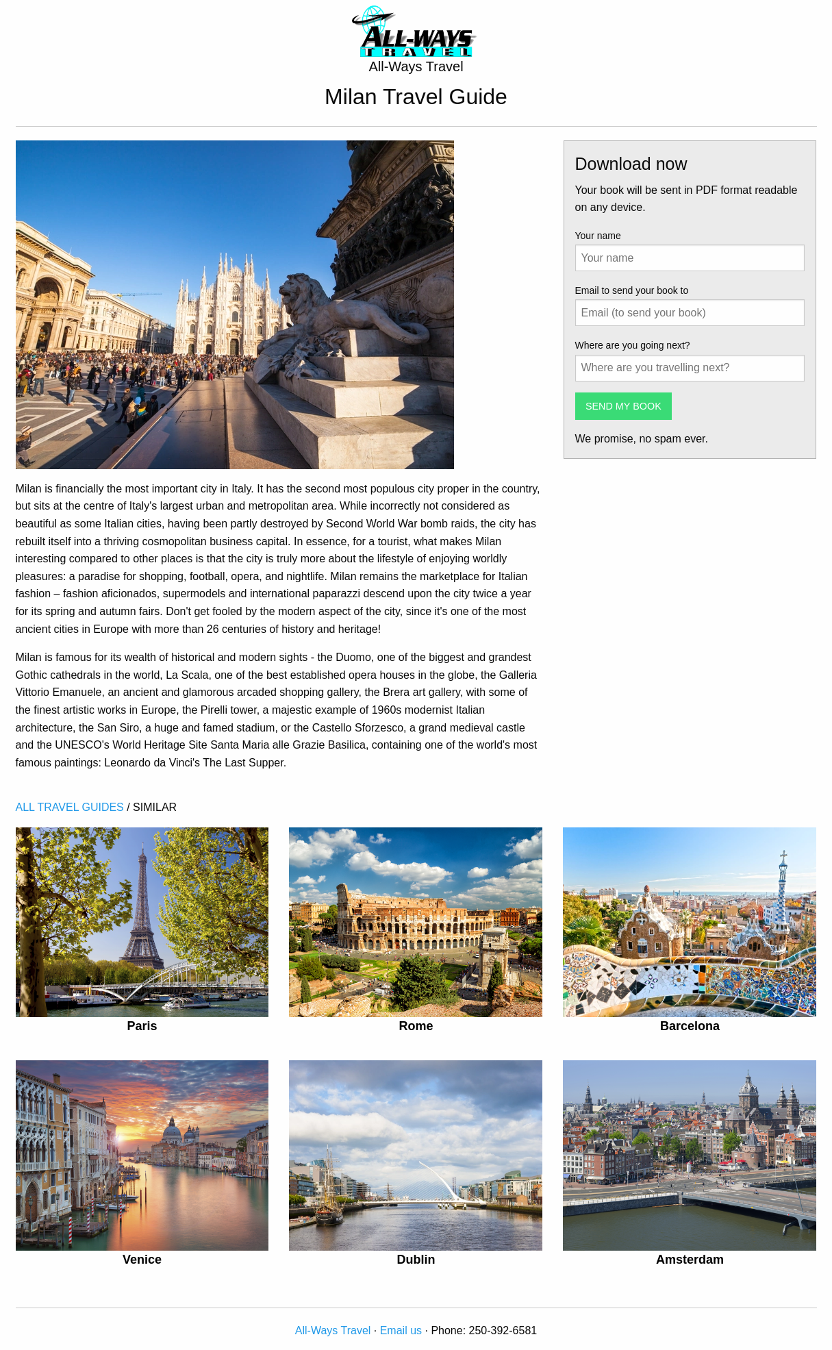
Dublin (415, 1259)
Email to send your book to (632, 290)
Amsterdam (690, 1259)
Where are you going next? (632, 345)
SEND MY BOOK (623, 406)
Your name (598, 235)
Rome (416, 1026)
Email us (401, 1330)
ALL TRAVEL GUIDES (70, 807)
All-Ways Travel (333, 1330)
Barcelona (690, 1026)
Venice (142, 1259)
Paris (142, 1026)
